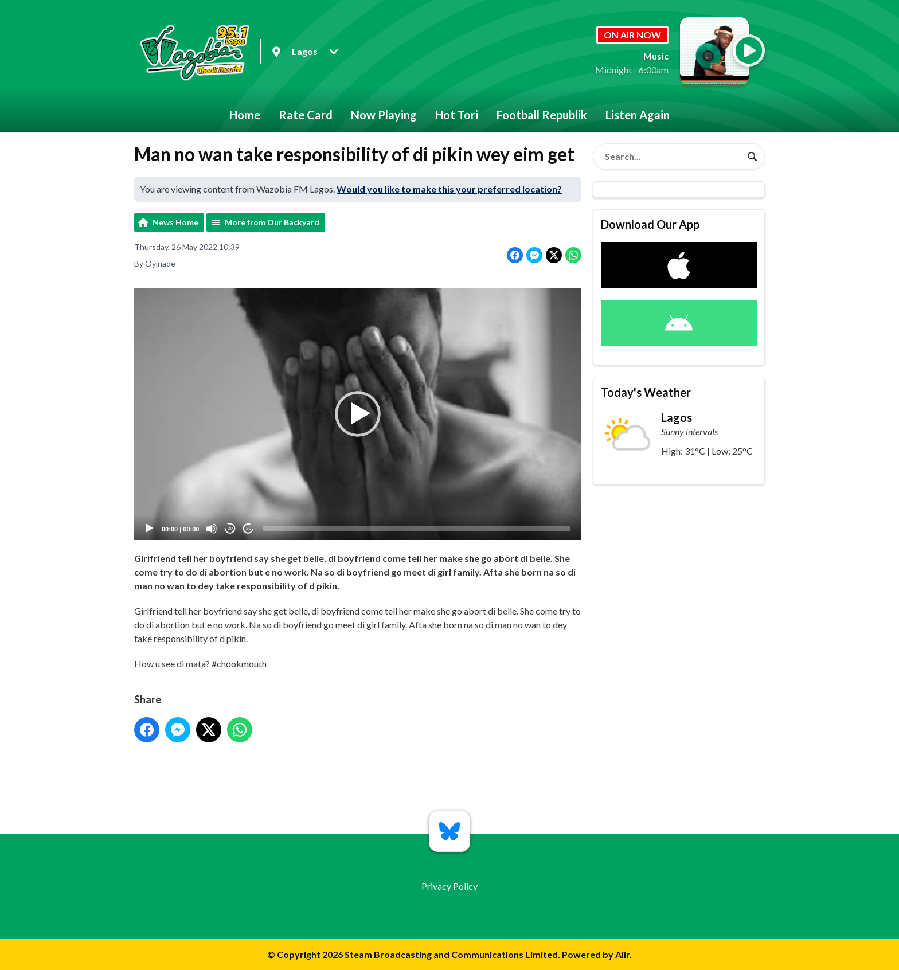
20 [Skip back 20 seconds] (230, 528)
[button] (358, 414)
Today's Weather (646, 392)
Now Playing (384, 115)
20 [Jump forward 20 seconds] (248, 528)
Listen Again (637, 115)
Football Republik (542, 115)
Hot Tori (456, 115)
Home (244, 115)
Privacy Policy (449, 886)
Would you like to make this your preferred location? (449, 188)
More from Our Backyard (272, 222)
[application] (357, 414)
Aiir (622, 954)
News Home (175, 222)
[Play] (149, 528)
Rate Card (306, 115)
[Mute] (211, 528)
